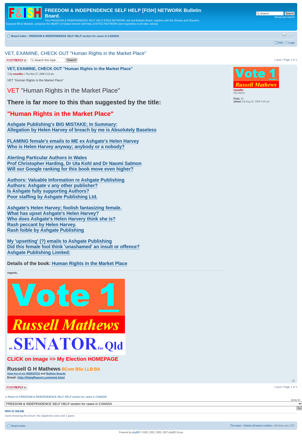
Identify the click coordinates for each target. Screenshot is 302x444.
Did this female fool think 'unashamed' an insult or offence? (73, 246)
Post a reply (16, 60)
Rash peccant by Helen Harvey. (41, 224)
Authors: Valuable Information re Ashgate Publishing (65, 180)
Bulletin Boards (55, 373)
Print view (284, 35)
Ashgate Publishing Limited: (38, 252)
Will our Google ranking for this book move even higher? (70, 169)
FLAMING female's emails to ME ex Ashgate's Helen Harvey (73, 141)
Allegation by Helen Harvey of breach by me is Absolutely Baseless (81, 129)
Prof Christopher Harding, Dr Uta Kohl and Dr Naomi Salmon (74, 163)
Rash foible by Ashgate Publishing (45, 230)
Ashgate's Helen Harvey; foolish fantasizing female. (64, 207)
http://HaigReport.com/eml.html (41, 377)
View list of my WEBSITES (23, 373)
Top (293, 380)
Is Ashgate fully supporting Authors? (48, 191)
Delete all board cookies (258, 425)
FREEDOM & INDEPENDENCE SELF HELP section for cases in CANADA (74, 36)
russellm (18, 74)
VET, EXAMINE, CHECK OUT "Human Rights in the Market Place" (75, 53)
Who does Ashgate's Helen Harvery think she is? (61, 218)
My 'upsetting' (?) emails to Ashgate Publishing (59, 241)
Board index (19, 36)
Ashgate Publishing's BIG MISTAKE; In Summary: (62, 124)
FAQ (280, 42)
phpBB (135, 432)
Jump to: (296, 399)
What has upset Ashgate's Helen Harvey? (53, 213)
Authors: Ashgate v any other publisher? (52, 185)
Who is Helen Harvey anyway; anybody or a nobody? (66, 146)
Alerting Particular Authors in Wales (47, 157)
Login (291, 42)
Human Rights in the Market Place (89, 263)
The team (235, 425)
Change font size (291, 35)
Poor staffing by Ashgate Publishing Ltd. (52, 196)
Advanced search (284, 17)
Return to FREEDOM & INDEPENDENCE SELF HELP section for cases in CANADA (57, 396)
